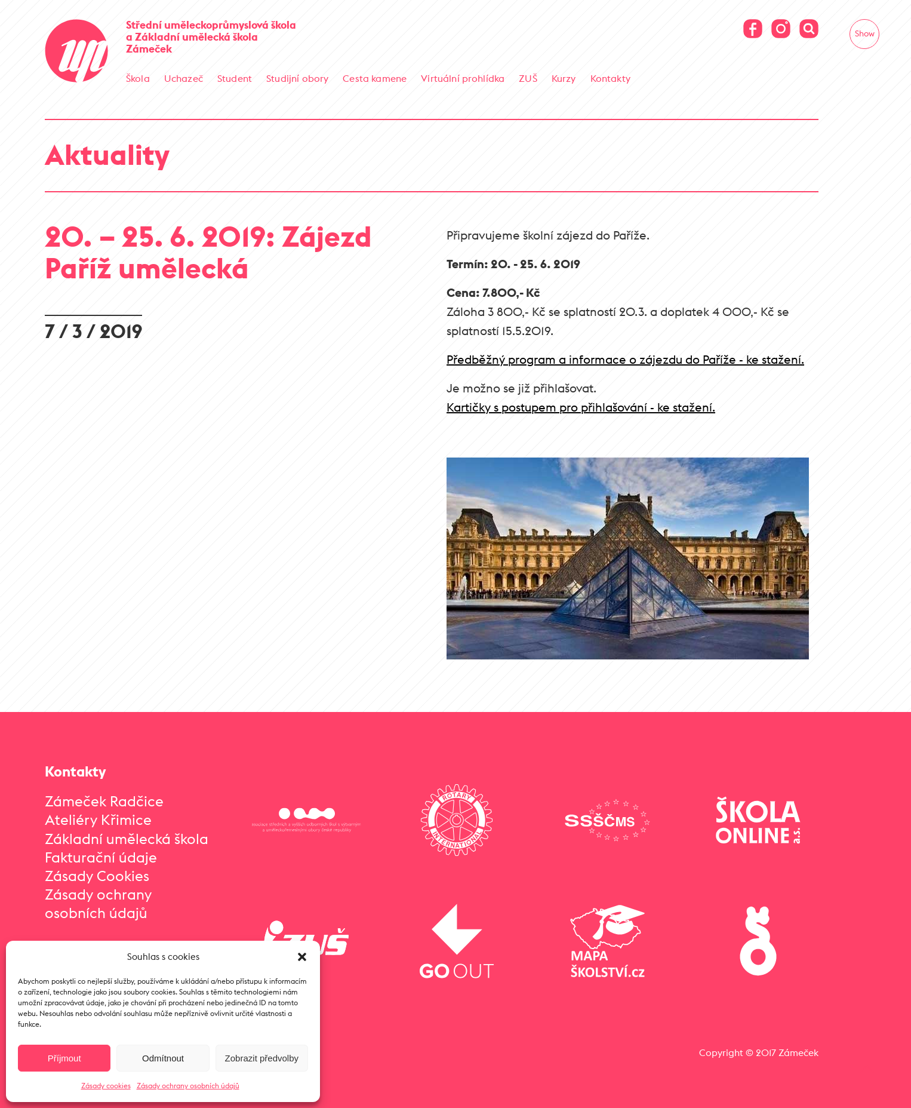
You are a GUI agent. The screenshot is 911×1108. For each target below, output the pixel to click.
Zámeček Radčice (104, 800)
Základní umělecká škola (126, 838)
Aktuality (107, 154)
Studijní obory (297, 78)
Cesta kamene (375, 78)
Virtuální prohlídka (462, 78)
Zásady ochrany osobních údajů (188, 1085)
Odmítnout (163, 1058)
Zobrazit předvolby (261, 1058)
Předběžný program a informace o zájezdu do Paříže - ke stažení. (625, 358)
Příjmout (64, 1058)
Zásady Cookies (97, 875)
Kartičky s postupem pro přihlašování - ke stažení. (581, 406)
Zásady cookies (106, 1085)
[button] (302, 957)
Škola (138, 78)
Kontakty (610, 78)
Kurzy (564, 78)
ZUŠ (528, 78)
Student (234, 78)
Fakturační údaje (101, 856)
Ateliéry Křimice (98, 819)
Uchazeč (183, 78)
